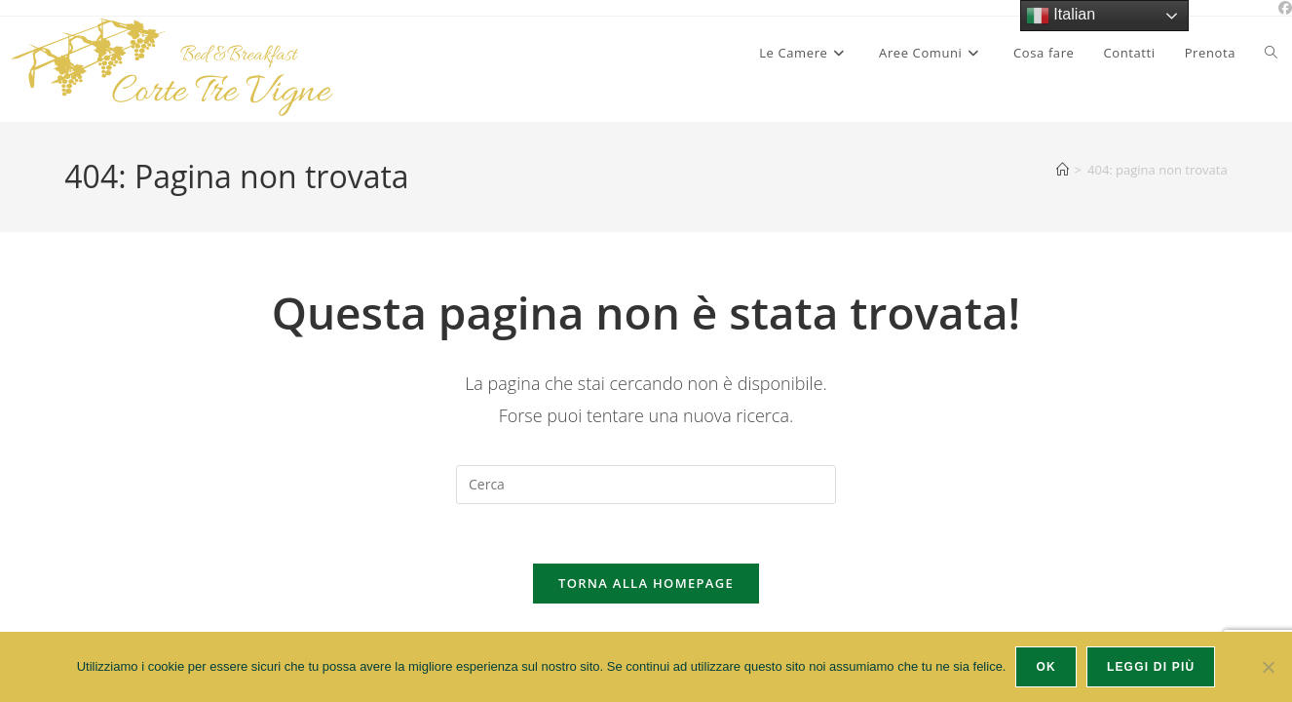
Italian (1060, 15)
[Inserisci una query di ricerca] (646, 484)
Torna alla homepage (646, 583)
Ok (1045, 667)
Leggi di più (1151, 667)
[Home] (1062, 169)
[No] (1267, 667)
